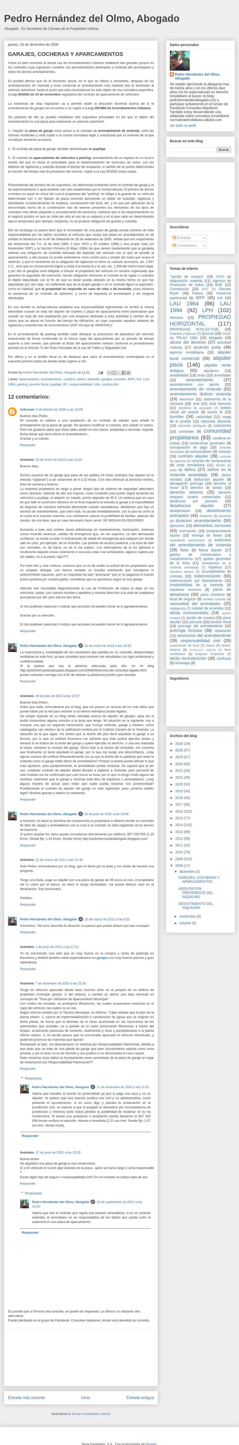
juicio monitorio (213, 595)
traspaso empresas (209, 654)
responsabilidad (80, 384)
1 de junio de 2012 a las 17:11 (57, 947)
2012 (179, 838)
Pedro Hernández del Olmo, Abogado (91, 18)
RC (65, 384)
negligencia (178, 608)
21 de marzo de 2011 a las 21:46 (59, 860)
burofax (177, 416)
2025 (179, 750)
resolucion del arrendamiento (204, 635)
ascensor (186, 399)
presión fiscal (38, 384)
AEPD (220, 277)
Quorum (207, 333)
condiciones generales (207, 443)
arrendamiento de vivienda (195, 389)
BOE (219, 285)
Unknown (27, 409)
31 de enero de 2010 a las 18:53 (107, 646)
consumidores (201, 452)
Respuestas (33, 1078)
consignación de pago (188, 447)
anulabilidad (179, 375)
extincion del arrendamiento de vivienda (200, 542)
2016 (179, 811)
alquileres (211, 371)
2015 (179, 818)
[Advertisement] (81, 1357)
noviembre (187, 916)
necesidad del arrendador (195, 603)
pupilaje (55, 384)
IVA (138, 379)
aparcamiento (29, 379)
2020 (179, 784)
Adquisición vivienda (186, 281)
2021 (179, 777)
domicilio (225, 516)
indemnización (207, 576)
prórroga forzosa (186, 630)
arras (201, 375)
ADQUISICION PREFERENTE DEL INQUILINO (196, 892)
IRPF (131, 379)
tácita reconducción (188, 658)
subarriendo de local (184, 645)
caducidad (204, 417)
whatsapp (182, 663)
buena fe (215, 412)
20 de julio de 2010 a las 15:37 (57, 696)
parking (22, 384)
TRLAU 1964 (187, 338)
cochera (69, 379)
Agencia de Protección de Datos (200, 283)
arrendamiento (51, 379)
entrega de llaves (207, 535)
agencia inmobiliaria (187, 352)
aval (196, 404)
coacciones (222, 425)
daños (81, 379)
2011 (179, 845)
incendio (120, 379)
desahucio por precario (194, 501)
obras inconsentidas (189, 612)
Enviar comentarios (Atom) (91, 1414)
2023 (179, 764)
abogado (216, 338)
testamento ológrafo (202, 649)
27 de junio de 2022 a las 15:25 (57, 1152)
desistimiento (180, 511)
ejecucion (177, 526)
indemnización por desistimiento (196, 581)
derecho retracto (186, 492)
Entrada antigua (140, 1398)
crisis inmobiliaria (191, 465)
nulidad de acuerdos (208, 608)
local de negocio (183, 599)
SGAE (226, 333)
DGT (205, 289)
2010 (179, 852)
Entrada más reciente (26, 1398)
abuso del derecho (188, 342)
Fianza (197, 293)
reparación (223, 631)
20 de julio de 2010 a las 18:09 (106, 814)
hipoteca (215, 567)
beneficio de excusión (195, 408)
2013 (179, 832)
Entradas (182, 238)
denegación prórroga (186, 483)
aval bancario (220, 404)
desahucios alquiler (192, 505)
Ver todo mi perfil (183, 126)
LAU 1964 (184, 303)
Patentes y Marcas (183, 333)
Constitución (179, 289)
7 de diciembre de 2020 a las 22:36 (60, 983)
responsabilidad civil (200, 640)
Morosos (176, 318)
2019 (179, 791)
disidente (206, 516)
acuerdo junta (207, 347)
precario (195, 622)
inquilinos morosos (185, 590)
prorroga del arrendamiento (200, 626)
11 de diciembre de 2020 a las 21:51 (123, 1087)
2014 (179, 825)
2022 (179, 771)
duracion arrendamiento (198, 520)
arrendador (222, 375)
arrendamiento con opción (194, 384)
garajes (106, 379)
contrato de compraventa (211, 461)
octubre (185, 923)
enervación (187, 531)
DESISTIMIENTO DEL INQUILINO (196, 906)
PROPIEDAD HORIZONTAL (200, 320)
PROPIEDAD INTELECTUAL (194, 329)
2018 (179, 798)
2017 (179, 804)
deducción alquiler (209, 479)
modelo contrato (214, 599)
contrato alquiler (193, 456)
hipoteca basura (181, 571)
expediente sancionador (187, 540)
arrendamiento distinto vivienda (200, 394)
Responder (28, 445)
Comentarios (184, 245)
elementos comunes (212, 525)
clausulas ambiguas (192, 425)
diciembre (187, 872)
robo (97, 384)
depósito (93, 379)
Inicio (85, 1398)
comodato (186, 431)
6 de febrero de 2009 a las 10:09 (59, 409)
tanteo (210, 645)
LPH (207, 310)
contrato (224, 452)
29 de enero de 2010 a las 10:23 (58, 460)
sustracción (110, 384)
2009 (179, 859)
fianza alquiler (210, 550)
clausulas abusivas (216, 421)
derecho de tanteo (206, 488)
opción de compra (200, 618)
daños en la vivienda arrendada (200, 472)
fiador (184, 550)
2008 (179, 866)
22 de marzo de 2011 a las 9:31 (107, 919)
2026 (179, 744)
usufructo (224, 658)
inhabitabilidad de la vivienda (196, 585)
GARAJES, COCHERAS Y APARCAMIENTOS (199, 880)
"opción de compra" (187, 277)
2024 (179, 757)
